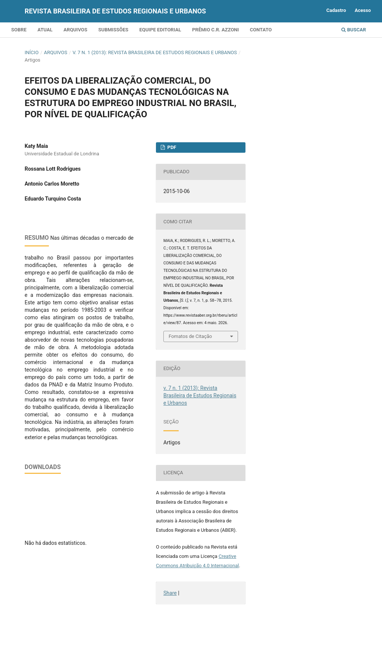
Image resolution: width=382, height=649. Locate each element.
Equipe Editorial (160, 29)
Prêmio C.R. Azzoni (215, 29)
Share (170, 593)
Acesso (363, 10)
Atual (44, 29)
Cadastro (336, 10)
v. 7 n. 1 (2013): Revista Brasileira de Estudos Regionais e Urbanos (155, 52)
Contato (261, 29)
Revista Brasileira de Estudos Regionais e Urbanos (115, 11)
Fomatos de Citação (190, 336)
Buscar (353, 29)
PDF (171, 147)
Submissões (113, 29)
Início (31, 52)
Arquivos (75, 29)
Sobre (18, 29)
